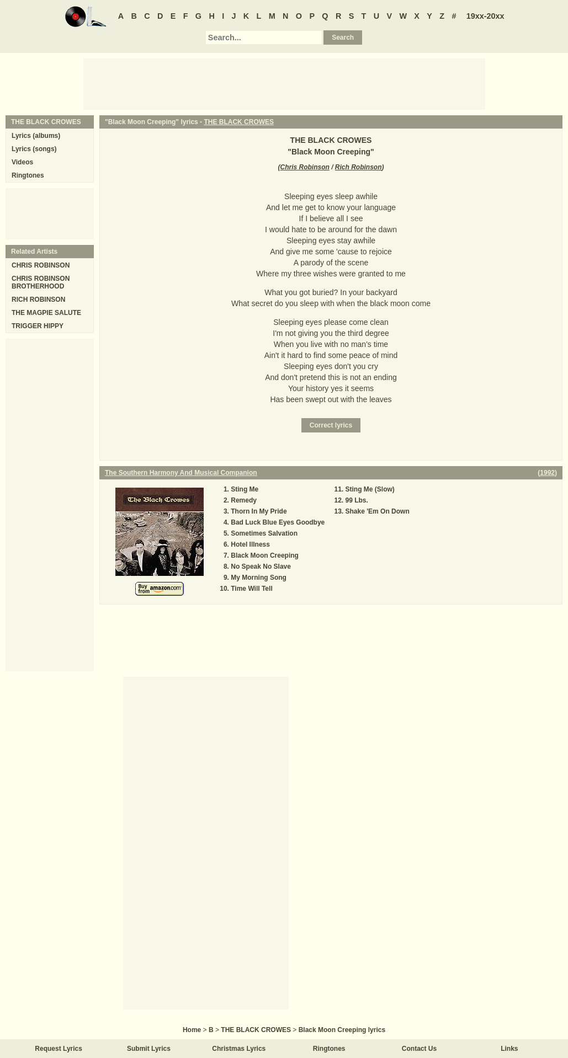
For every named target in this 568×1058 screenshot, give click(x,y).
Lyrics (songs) (34, 149)
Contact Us (419, 1048)
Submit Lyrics (149, 1048)
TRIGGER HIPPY (37, 326)
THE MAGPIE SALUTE (46, 313)
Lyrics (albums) (36, 136)
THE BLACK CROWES (239, 122)
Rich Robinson (358, 167)
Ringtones (28, 175)
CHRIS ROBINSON (41, 265)
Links (509, 1048)
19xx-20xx (485, 16)
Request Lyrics (58, 1048)
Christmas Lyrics (239, 1048)
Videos (22, 162)
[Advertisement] (284, 83)
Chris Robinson (304, 167)
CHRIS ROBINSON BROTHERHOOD (41, 282)
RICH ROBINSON (38, 299)
